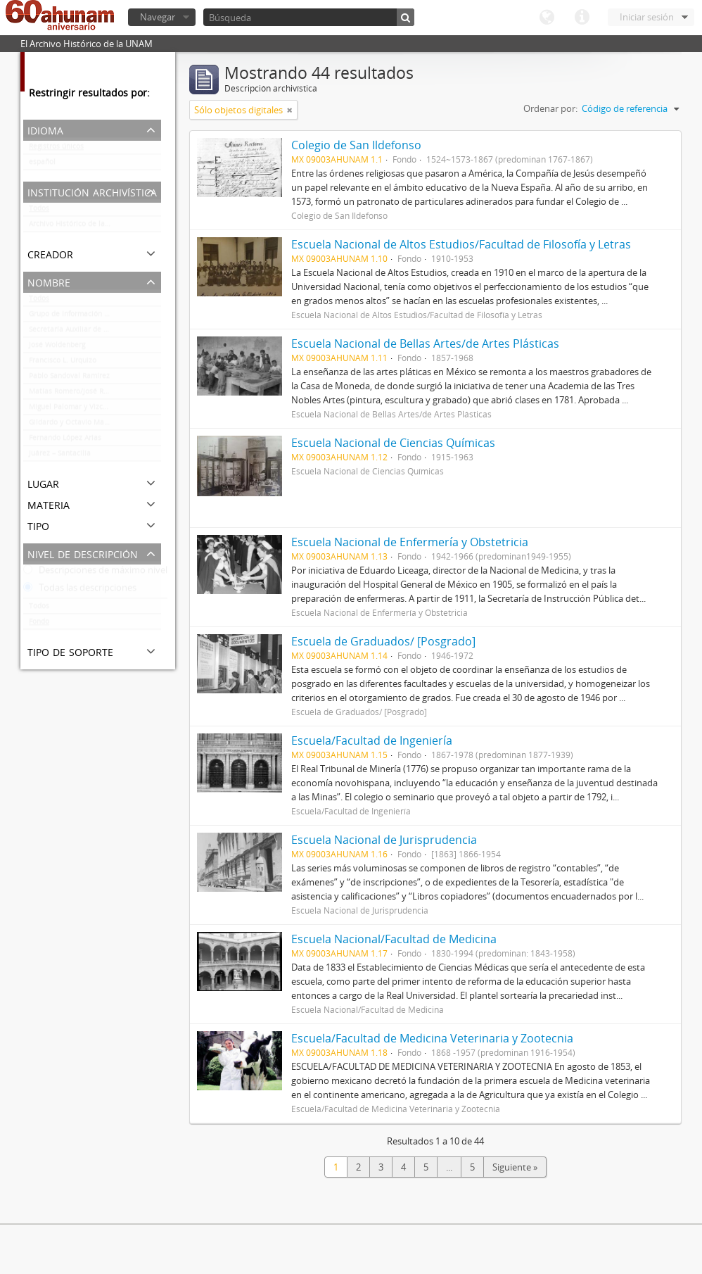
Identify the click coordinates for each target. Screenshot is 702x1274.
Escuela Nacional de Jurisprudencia (384, 839)
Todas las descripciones (79, 590)
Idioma (546, 17)
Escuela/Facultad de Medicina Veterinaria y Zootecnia (432, 1038)
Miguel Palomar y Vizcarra (73, 410)
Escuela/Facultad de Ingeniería (371, 740)
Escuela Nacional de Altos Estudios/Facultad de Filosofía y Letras (461, 244)
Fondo (39, 624)
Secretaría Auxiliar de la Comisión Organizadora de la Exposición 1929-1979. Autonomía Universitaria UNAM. (95, 332)
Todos (39, 211)
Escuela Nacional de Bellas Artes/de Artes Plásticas (425, 343)
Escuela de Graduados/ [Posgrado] (383, 641)
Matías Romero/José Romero (77, 394)
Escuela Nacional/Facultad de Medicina (394, 939)
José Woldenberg (57, 348)
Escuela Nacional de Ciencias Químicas (393, 442)
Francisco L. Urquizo (62, 363)
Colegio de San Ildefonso (356, 145)
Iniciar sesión (647, 17)
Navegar (157, 17)
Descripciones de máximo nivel (95, 573)
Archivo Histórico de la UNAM (78, 227)
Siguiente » (514, 1167)
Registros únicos (56, 149)
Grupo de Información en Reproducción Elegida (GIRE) (95, 317)
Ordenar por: (550, 108)
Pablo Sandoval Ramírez (69, 379)
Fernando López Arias (65, 441)
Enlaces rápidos (581, 17)
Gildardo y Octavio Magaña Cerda (85, 425)
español (42, 165)
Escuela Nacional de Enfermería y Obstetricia (409, 542)
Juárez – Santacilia (60, 456)
